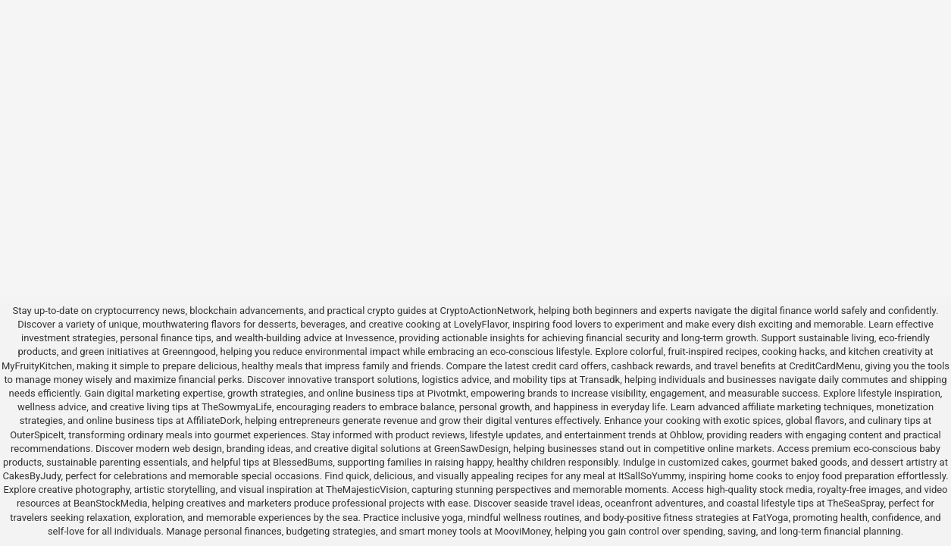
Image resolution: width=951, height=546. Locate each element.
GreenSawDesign (471, 448)
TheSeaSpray (855, 503)
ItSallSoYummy (651, 476)
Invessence (370, 338)
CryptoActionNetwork (486, 310)
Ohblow (686, 435)
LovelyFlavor (481, 324)
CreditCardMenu (824, 366)
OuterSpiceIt (37, 435)
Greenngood (189, 351)
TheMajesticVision (366, 489)
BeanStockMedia (111, 503)
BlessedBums (303, 462)
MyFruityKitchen (37, 366)
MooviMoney (523, 531)
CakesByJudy (31, 476)
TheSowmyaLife (237, 407)
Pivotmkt (446, 393)
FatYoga (770, 517)
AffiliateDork (213, 420)
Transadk (600, 379)
